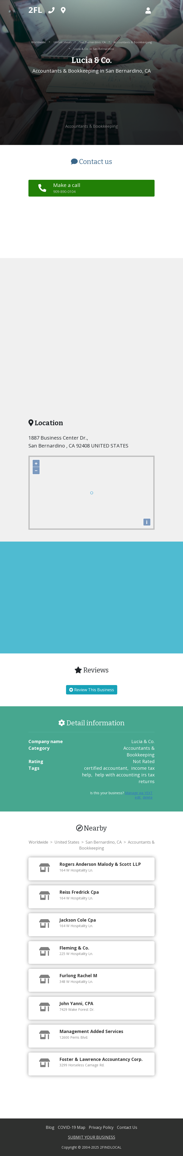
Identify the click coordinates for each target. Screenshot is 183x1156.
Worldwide (38, 42)
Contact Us (127, 1127)
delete (148, 797)
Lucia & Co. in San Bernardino (94, 49)
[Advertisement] (91, 99)
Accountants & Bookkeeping (133, 42)
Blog (50, 1127)
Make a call (66, 188)
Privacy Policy (101, 1127)
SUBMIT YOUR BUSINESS (91, 1137)
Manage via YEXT (139, 793)
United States (63, 42)
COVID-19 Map (72, 1127)
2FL (35, 9)
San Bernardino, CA (92, 42)
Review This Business (91, 689)
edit (138, 797)
